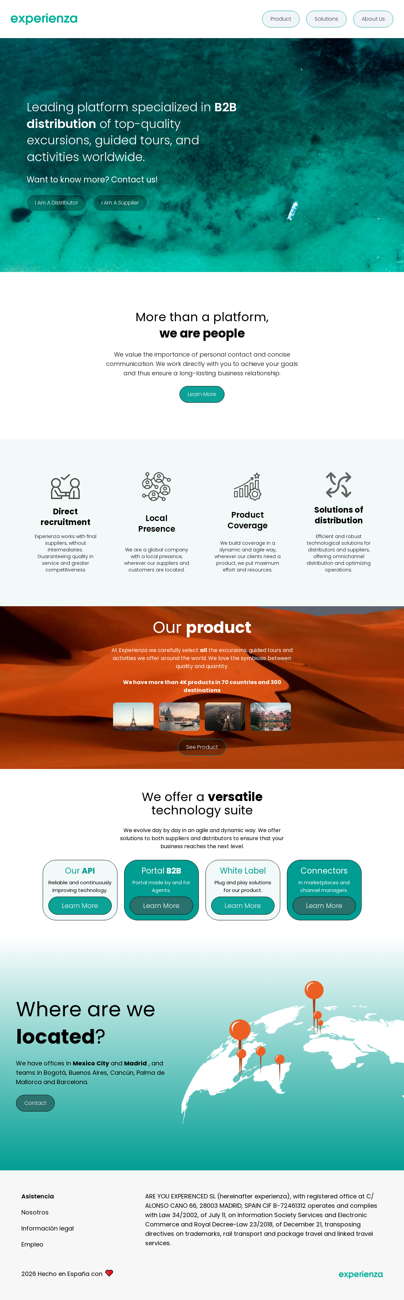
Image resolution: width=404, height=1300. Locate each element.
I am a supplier (120, 203)
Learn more (202, 394)
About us (373, 19)
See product (202, 747)
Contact (35, 1103)
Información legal (47, 1228)
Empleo (32, 1244)
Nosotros (35, 1212)
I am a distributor (56, 203)
